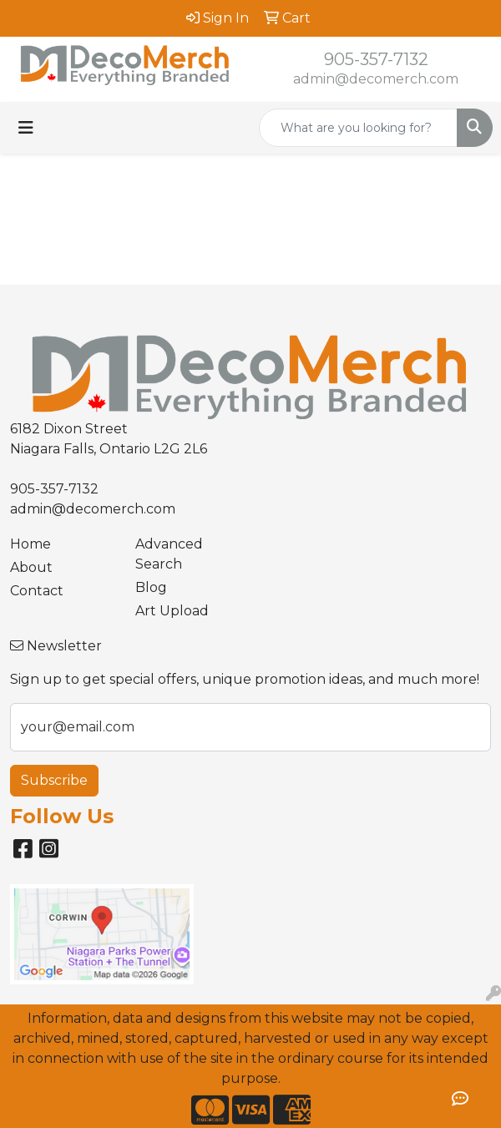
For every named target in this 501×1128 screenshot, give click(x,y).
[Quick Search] (358, 128)
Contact (36, 591)
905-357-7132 (376, 59)
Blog (151, 587)
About (31, 567)
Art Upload (172, 611)
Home (30, 544)
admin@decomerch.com (375, 79)
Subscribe (54, 780)
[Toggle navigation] (25, 127)
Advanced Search (169, 554)
